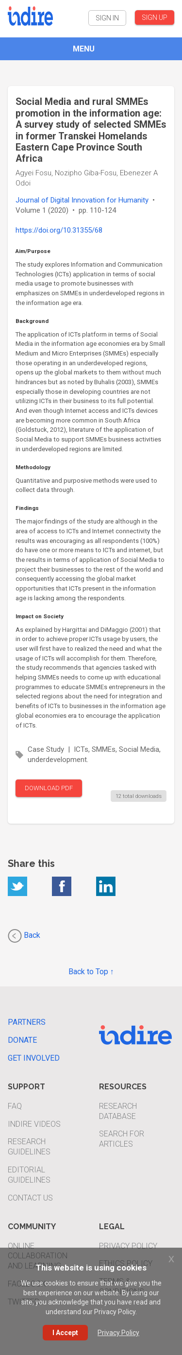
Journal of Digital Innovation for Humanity (82, 200)
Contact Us (30, 1198)
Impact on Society (40, 616)
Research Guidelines (29, 1146)
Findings (27, 508)
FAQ (15, 1106)
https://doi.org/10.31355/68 (59, 230)
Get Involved (34, 1058)
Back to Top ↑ (91, 971)
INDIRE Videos (34, 1124)
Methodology (33, 467)
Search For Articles (121, 1139)
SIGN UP (154, 17)
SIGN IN (107, 18)
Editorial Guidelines (29, 1175)
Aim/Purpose (33, 251)
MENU (84, 48)
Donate (22, 1040)
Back (24, 936)
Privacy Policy (128, 1246)
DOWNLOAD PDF (49, 788)
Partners (27, 1022)
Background (32, 321)
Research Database (118, 1111)
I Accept (65, 1333)
